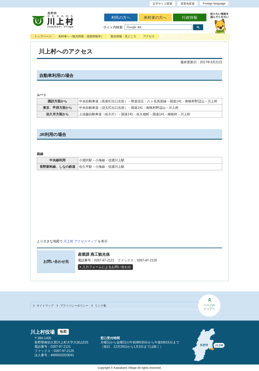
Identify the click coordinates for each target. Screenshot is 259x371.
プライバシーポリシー (74, 305)
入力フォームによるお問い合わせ (106, 267)
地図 (63, 331)
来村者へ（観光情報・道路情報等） (81, 36)
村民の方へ (121, 17)
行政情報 (189, 17)
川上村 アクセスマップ (80, 241)
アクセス (148, 36)
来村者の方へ (155, 17)
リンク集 (100, 305)
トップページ (42, 36)
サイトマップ (45, 305)
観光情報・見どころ (123, 36)
